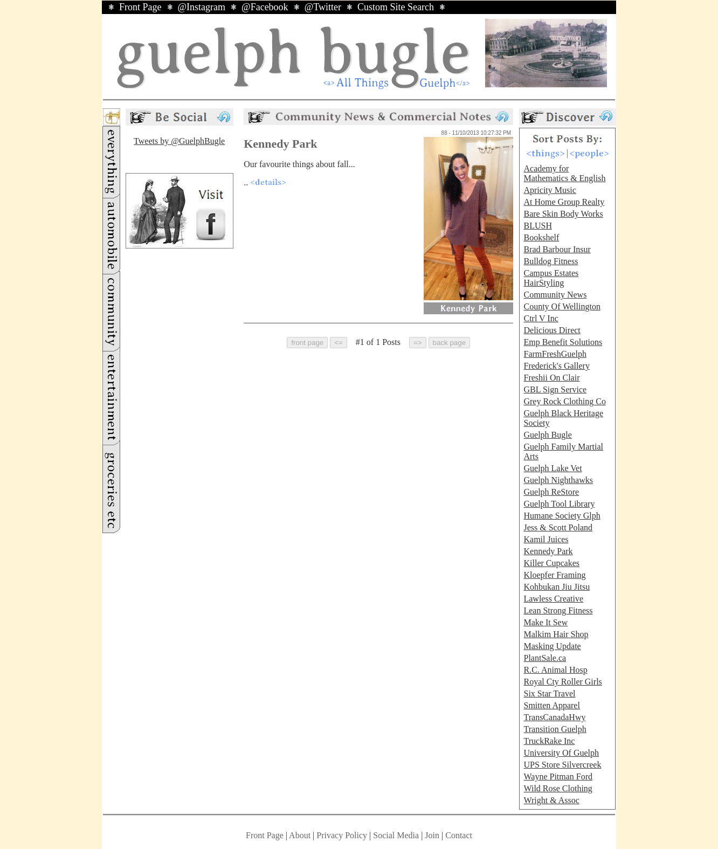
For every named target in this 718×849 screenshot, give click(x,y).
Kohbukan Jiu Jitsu (556, 586)
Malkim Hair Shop (555, 634)
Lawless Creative (553, 598)
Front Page (140, 7)
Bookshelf (541, 237)
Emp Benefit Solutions (562, 342)
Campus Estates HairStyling (550, 277)
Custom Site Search (395, 7)
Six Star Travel (549, 693)
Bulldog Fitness (550, 261)
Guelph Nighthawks (557, 480)
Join (433, 835)
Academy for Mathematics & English (564, 173)
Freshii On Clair (551, 377)
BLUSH (537, 225)
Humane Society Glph (561, 515)
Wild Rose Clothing (557, 788)
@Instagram (202, 7)
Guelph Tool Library (559, 503)
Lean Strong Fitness (557, 610)
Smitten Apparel (551, 705)
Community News (554, 294)
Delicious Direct (551, 330)
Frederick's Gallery (556, 365)
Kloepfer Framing (554, 574)
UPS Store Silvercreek (562, 764)
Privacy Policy (341, 835)
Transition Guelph (554, 729)
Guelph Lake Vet (552, 468)
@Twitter (323, 7)
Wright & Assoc (551, 800)
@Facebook (264, 7)
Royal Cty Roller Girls (562, 681)
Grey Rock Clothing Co (564, 401)
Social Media (396, 835)
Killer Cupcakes (551, 563)
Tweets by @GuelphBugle (179, 141)
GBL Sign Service (554, 389)
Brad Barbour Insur (556, 249)
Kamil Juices (545, 539)
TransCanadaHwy (554, 717)
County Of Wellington (561, 306)
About (299, 835)
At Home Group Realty (563, 201)
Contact (458, 835)
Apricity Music (549, 190)
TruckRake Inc (549, 741)
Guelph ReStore (551, 491)
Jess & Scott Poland (557, 527)
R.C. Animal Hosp (555, 669)
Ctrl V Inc (540, 318)
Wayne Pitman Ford (557, 776)
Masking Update (552, 646)
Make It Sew (545, 622)
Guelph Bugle (547, 434)
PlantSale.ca (544, 657)
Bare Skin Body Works (563, 213)
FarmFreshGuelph (554, 353)
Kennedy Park (547, 551)
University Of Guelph (561, 752)
